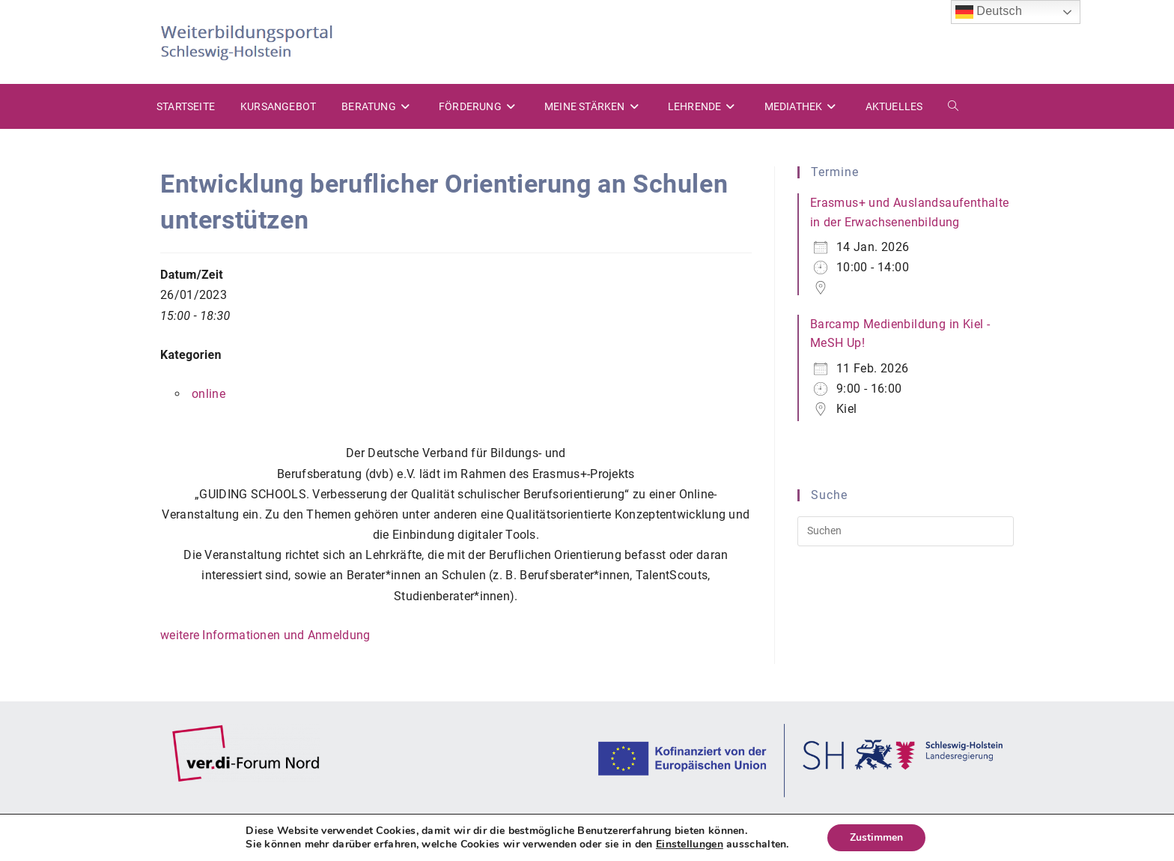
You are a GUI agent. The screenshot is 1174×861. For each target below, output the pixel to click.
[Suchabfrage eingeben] (905, 531)
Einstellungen (689, 844)
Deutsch (989, 12)
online (208, 394)
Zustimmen (876, 837)
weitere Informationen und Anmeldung (265, 635)
